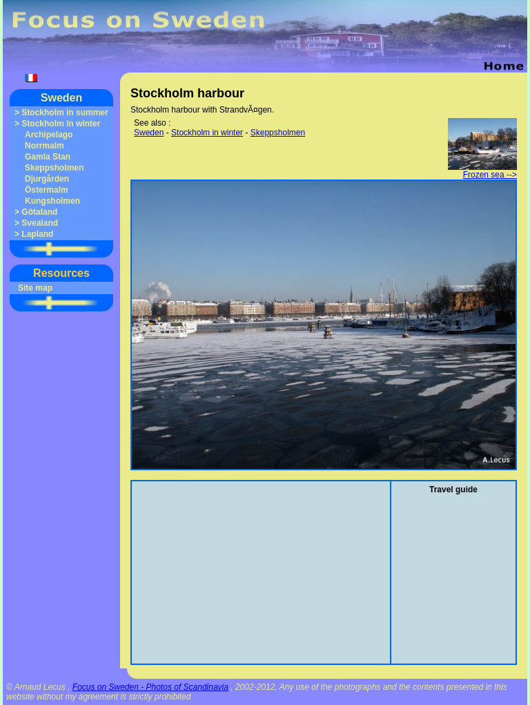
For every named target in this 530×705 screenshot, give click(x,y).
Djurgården (47, 179)
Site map (35, 288)
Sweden (61, 98)
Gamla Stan (47, 157)
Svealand (39, 223)
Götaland (39, 212)
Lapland (37, 234)
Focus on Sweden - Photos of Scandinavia (150, 687)
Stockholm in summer (64, 112)
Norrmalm (44, 146)
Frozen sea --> (482, 171)
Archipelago (48, 134)
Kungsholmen (52, 201)
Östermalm (46, 190)
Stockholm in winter (60, 123)
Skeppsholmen (54, 168)
